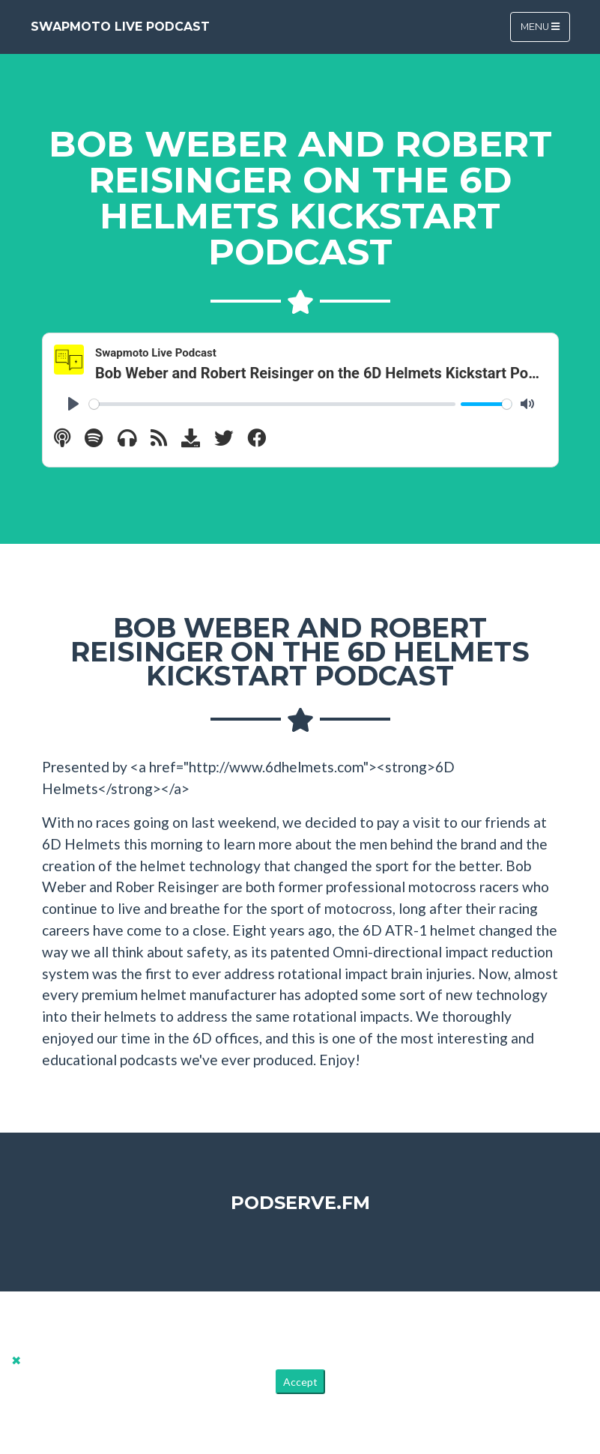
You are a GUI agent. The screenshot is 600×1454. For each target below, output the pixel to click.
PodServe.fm (300, 1203)
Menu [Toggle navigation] (540, 26)
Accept (300, 1381)
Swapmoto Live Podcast (120, 26)
